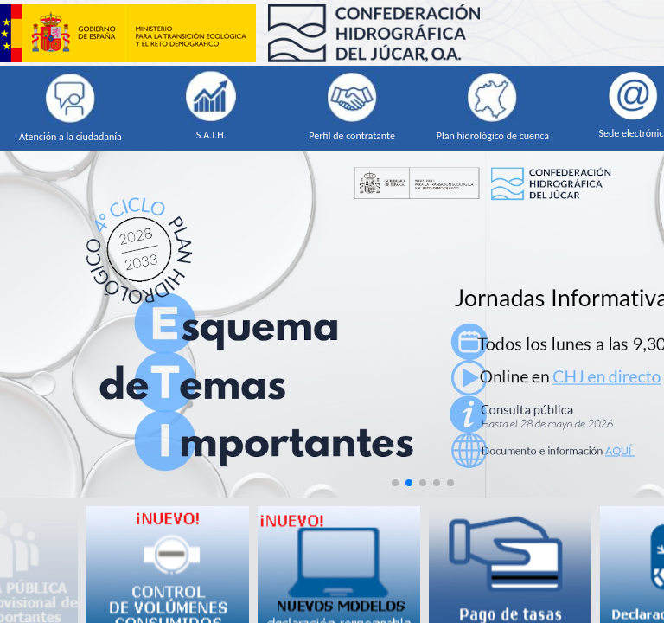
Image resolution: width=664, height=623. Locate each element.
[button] (395, 482)
